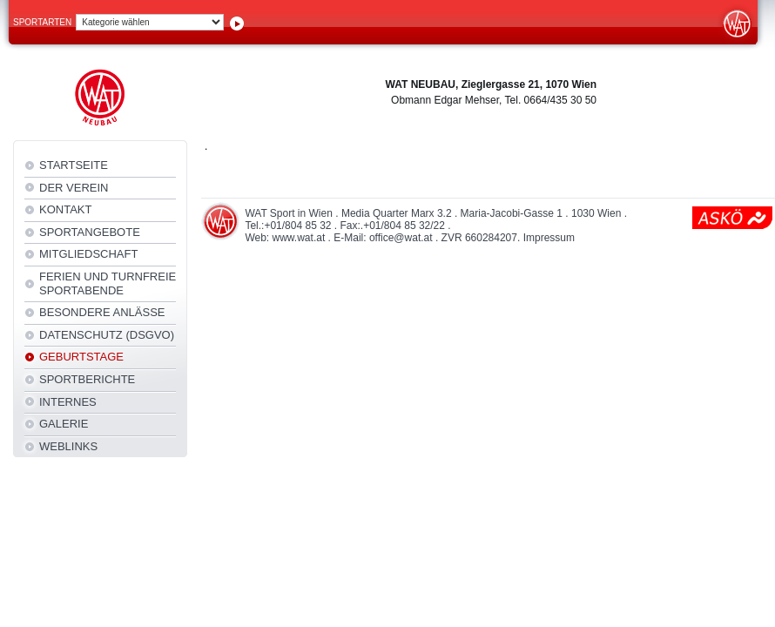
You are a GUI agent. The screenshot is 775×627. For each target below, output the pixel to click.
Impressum (549, 238)
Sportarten (42, 22)
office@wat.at (401, 238)
